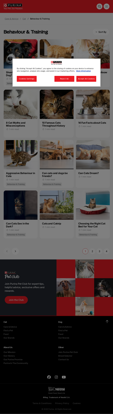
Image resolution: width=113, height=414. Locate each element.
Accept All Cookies (86, 79)
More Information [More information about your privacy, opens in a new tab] (83, 71)
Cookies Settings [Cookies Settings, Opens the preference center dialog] (26, 79)
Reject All (64, 79)
